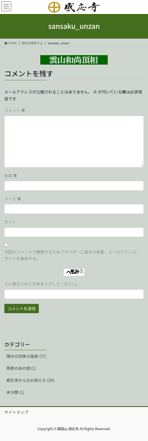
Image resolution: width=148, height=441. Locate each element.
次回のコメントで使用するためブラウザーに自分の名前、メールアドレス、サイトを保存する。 (72, 255)
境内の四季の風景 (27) (26, 356)
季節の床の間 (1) (21, 368)
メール (12, 198)
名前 (10, 175)
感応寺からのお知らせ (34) (30, 380)
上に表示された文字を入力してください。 (42, 284)
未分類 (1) (15, 392)
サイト (10, 222)
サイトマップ (16, 412)
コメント (14, 110)
